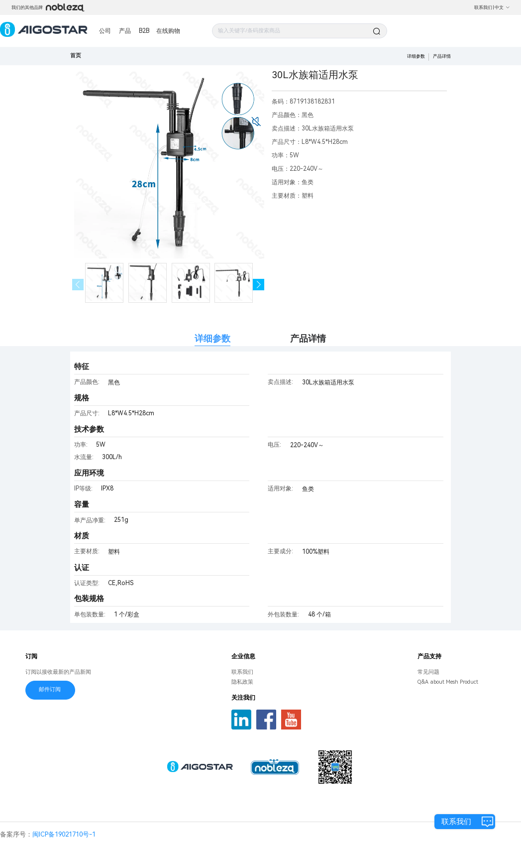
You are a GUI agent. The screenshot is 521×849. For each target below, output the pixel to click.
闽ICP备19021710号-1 (64, 834)
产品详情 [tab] (308, 338)
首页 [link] (75, 55)
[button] (258, 284)
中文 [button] (502, 7)
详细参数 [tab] (212, 338)
